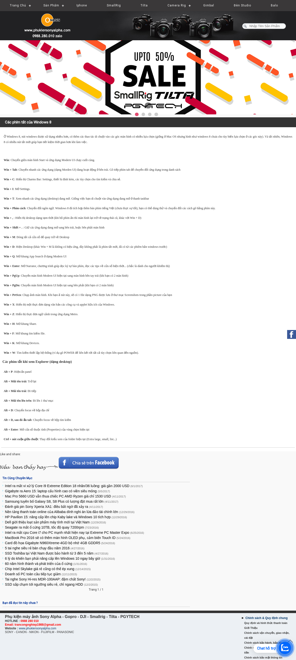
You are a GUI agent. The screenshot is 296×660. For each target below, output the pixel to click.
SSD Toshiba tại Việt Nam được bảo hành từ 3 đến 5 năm (56, 553)
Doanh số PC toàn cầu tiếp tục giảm (41, 574)
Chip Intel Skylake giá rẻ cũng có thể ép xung (48, 569)
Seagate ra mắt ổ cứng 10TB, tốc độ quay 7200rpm (52, 527)
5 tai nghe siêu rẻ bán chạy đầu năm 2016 (44, 548)
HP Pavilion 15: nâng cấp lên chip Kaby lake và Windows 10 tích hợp (66, 517)
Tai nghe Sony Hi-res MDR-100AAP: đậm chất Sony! (52, 579)
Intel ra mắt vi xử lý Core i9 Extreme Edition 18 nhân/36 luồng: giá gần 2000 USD (74, 486)
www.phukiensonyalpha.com (37, 628)
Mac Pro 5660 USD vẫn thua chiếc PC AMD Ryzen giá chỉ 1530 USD (65, 496)
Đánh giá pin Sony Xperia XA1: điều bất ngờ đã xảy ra (54, 507)
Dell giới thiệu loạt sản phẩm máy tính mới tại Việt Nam (55, 522)
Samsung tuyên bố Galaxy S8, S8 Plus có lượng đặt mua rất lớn (61, 501)
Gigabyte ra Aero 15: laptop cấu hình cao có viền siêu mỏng (57, 491)
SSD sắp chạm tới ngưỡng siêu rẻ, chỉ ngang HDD (51, 584)
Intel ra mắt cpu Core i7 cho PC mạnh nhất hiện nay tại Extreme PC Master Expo (74, 533)
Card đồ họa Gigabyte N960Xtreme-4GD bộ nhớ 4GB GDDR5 (60, 543)
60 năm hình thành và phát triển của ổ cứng (46, 564)
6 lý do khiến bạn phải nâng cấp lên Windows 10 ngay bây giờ (60, 558)
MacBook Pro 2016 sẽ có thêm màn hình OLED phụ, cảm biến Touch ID (67, 538)
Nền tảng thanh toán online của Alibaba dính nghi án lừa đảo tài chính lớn (69, 512)
